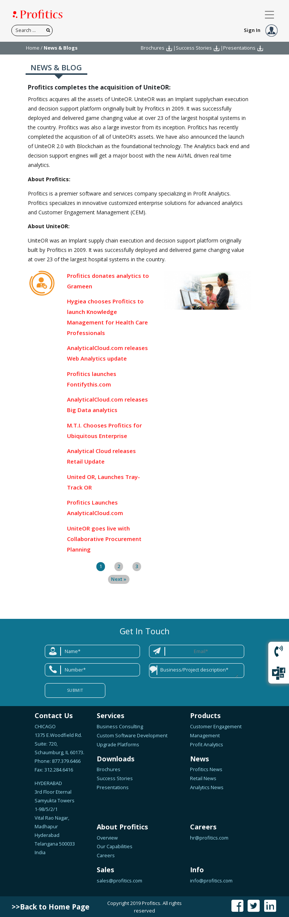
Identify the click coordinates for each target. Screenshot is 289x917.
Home (33, 47)
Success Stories (194, 47)
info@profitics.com (211, 880)
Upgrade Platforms (118, 744)
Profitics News (206, 769)
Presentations (239, 47)
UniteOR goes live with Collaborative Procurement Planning (104, 538)
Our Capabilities (114, 846)
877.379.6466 (66, 761)
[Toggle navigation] (270, 14)
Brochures (152, 47)
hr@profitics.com (209, 837)
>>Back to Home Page (51, 907)
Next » (118, 579)
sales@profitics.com (119, 880)
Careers (106, 855)
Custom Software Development (132, 735)
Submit (75, 690)
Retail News (203, 778)
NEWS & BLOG (56, 67)
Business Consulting (120, 726)
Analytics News (207, 787)
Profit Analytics (206, 744)
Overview (107, 837)
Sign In (261, 30)
